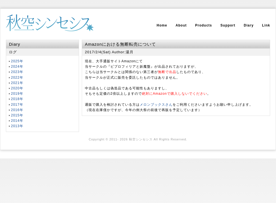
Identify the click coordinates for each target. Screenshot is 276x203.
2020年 (17, 88)
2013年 (17, 126)
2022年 (17, 78)
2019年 (17, 94)
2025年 (17, 61)
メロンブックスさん (156, 105)
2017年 (17, 105)
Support (227, 25)
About (181, 25)
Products (203, 25)
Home (162, 25)
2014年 (17, 121)
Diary (249, 25)
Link (266, 25)
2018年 (17, 99)
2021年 (17, 83)
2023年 (17, 72)
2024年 (17, 67)
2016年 (17, 110)
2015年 (17, 115)
